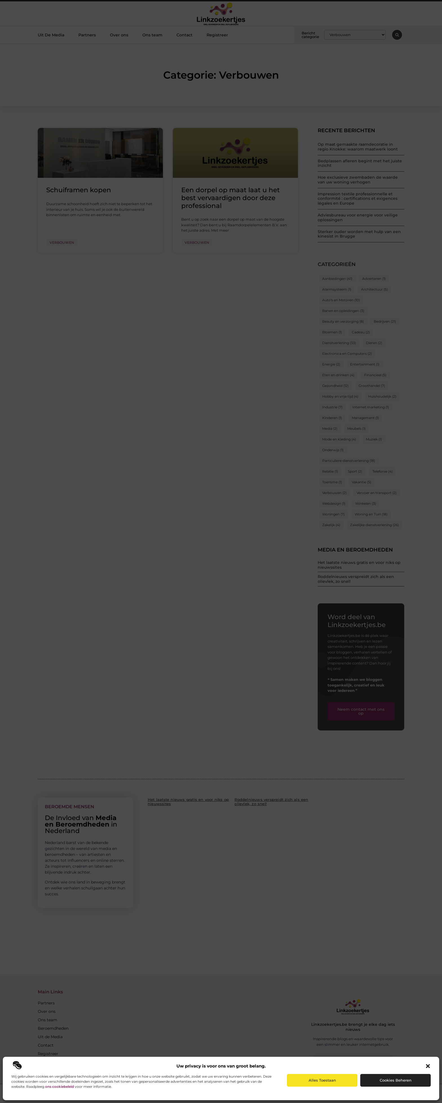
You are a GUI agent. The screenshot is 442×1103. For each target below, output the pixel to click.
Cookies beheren (396, 1080)
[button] (428, 1066)
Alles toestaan (322, 1080)
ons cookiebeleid (59, 1086)
